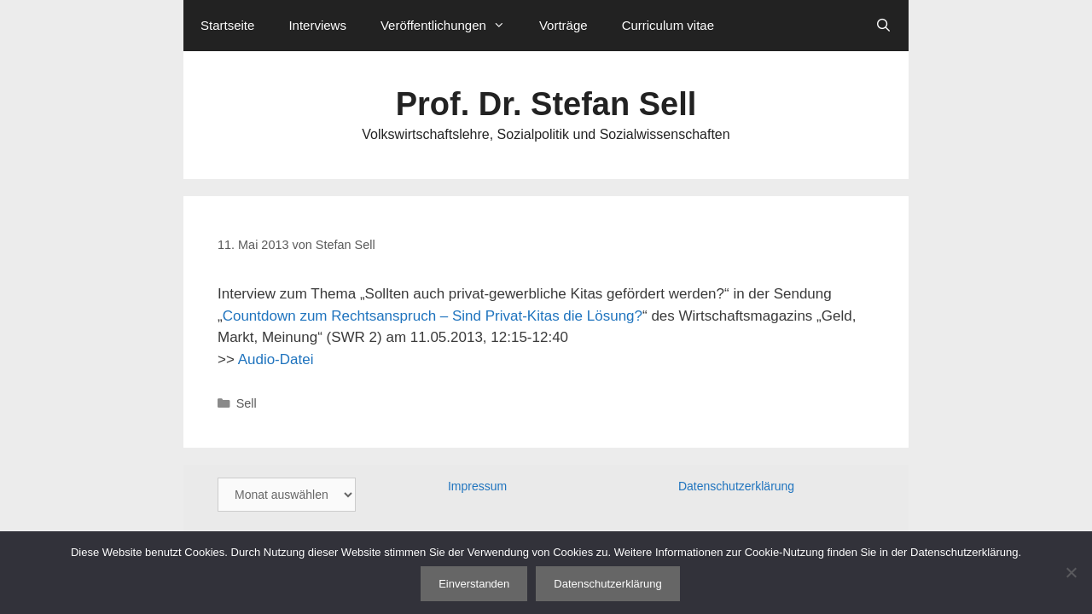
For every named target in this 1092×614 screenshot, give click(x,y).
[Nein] (1070, 572)
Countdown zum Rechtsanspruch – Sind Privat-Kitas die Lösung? (432, 316)
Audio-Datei (276, 359)
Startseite (227, 25)
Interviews (317, 25)
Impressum (477, 486)
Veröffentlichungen (451, 25)
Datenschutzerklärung (736, 486)
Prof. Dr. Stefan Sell (546, 104)
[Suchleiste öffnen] (883, 25)
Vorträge (563, 25)
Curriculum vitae (668, 25)
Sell (246, 403)
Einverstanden (474, 583)
